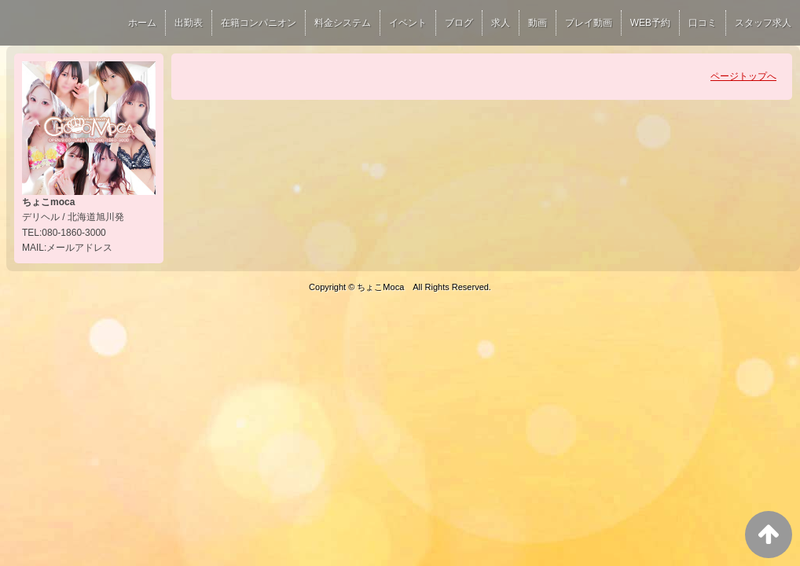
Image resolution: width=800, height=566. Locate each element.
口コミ (702, 22)
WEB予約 (650, 22)
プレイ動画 (588, 22)
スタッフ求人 (763, 22)
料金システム (342, 22)
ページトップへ (743, 76)
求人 (500, 22)
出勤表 (188, 22)
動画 (537, 22)
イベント (408, 22)
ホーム (142, 22)
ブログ (459, 22)
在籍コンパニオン (258, 22)
